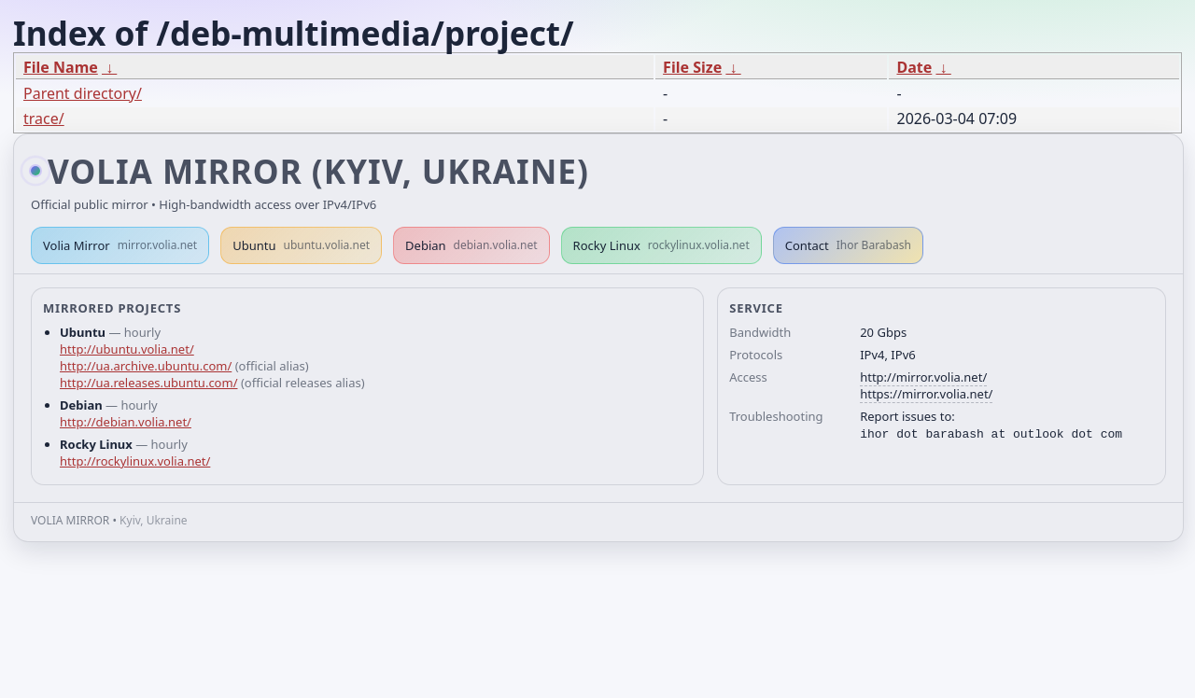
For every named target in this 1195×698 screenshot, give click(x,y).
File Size (692, 67)
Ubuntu (301, 245)
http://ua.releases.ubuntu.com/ (148, 382)
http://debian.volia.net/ (125, 421)
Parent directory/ (82, 93)
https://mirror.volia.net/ (926, 393)
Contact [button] (848, 245)
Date (914, 67)
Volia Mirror (120, 245)
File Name (60, 67)
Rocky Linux (661, 245)
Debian (471, 245)
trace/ (43, 118)
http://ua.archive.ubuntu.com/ (146, 365)
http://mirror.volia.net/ (923, 377)
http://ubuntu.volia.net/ (127, 349)
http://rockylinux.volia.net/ (135, 461)
